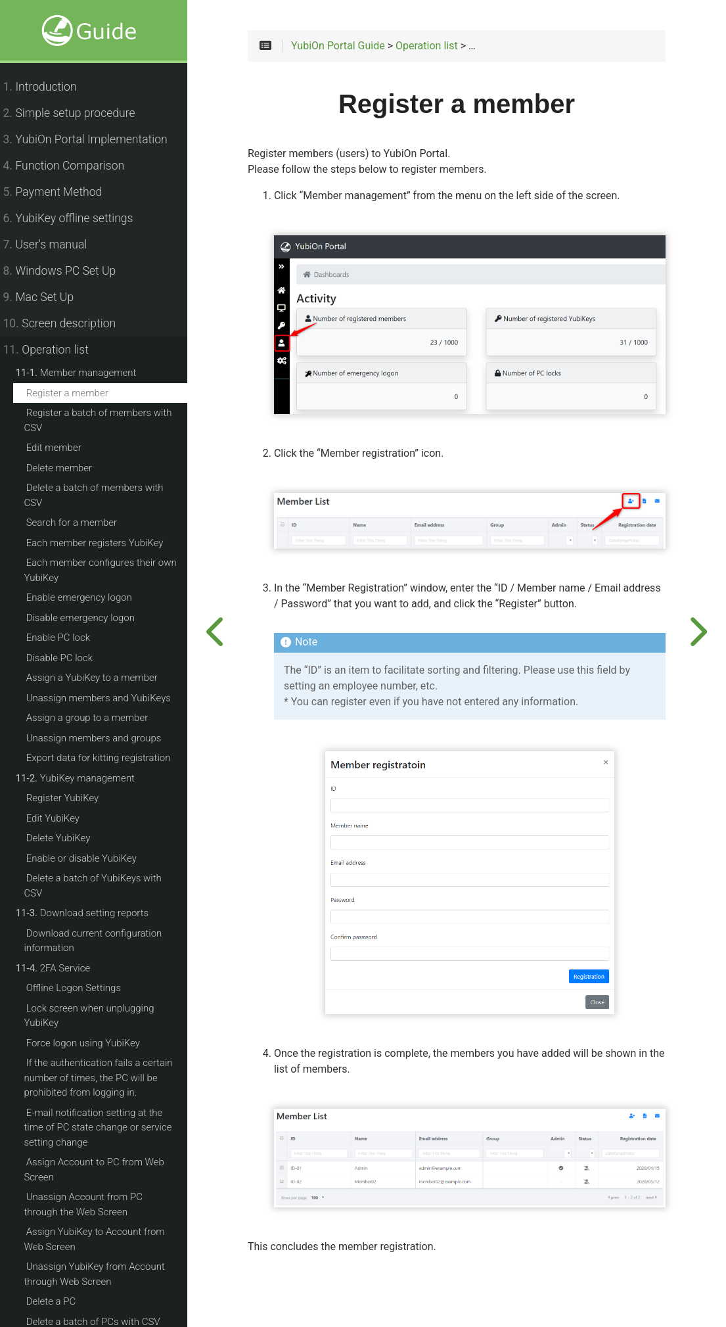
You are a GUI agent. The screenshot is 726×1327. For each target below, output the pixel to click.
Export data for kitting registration (106, 758)
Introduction (47, 86)
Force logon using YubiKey (90, 1043)
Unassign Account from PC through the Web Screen (109, 1204)
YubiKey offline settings (76, 218)
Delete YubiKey (66, 838)
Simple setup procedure (77, 113)
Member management (83, 373)
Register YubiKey (70, 798)
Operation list (53, 349)
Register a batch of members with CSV (105, 420)
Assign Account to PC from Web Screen (101, 1169)
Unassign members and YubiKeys (106, 698)
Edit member (61, 448)
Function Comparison (71, 165)
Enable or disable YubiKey (89, 858)
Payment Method (60, 191)
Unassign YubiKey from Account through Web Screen (102, 1274)
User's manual (53, 244)
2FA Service (60, 968)
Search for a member (79, 522)
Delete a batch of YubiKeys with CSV (100, 885)
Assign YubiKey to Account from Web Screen (102, 1239)
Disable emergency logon (88, 618)
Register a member (75, 393)
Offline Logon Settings (81, 988)
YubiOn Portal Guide (350, 47)
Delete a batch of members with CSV (101, 495)
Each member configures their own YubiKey (108, 570)
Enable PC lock (65, 637)
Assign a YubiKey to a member (99, 678)
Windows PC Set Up (67, 270)
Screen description (67, 323)
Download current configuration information (101, 940)
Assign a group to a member (95, 718)
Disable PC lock (67, 658)
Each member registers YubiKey (102, 543)
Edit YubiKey (60, 818)
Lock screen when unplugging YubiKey (97, 1015)
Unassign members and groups (101, 738)
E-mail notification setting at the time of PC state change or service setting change (105, 1127)
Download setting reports (89, 913)
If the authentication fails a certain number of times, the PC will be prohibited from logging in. (106, 1077)
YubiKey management (82, 778)
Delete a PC (58, 1301)
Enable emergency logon (86, 597)
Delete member (66, 468)
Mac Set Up (46, 297)
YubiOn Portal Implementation (93, 139)
